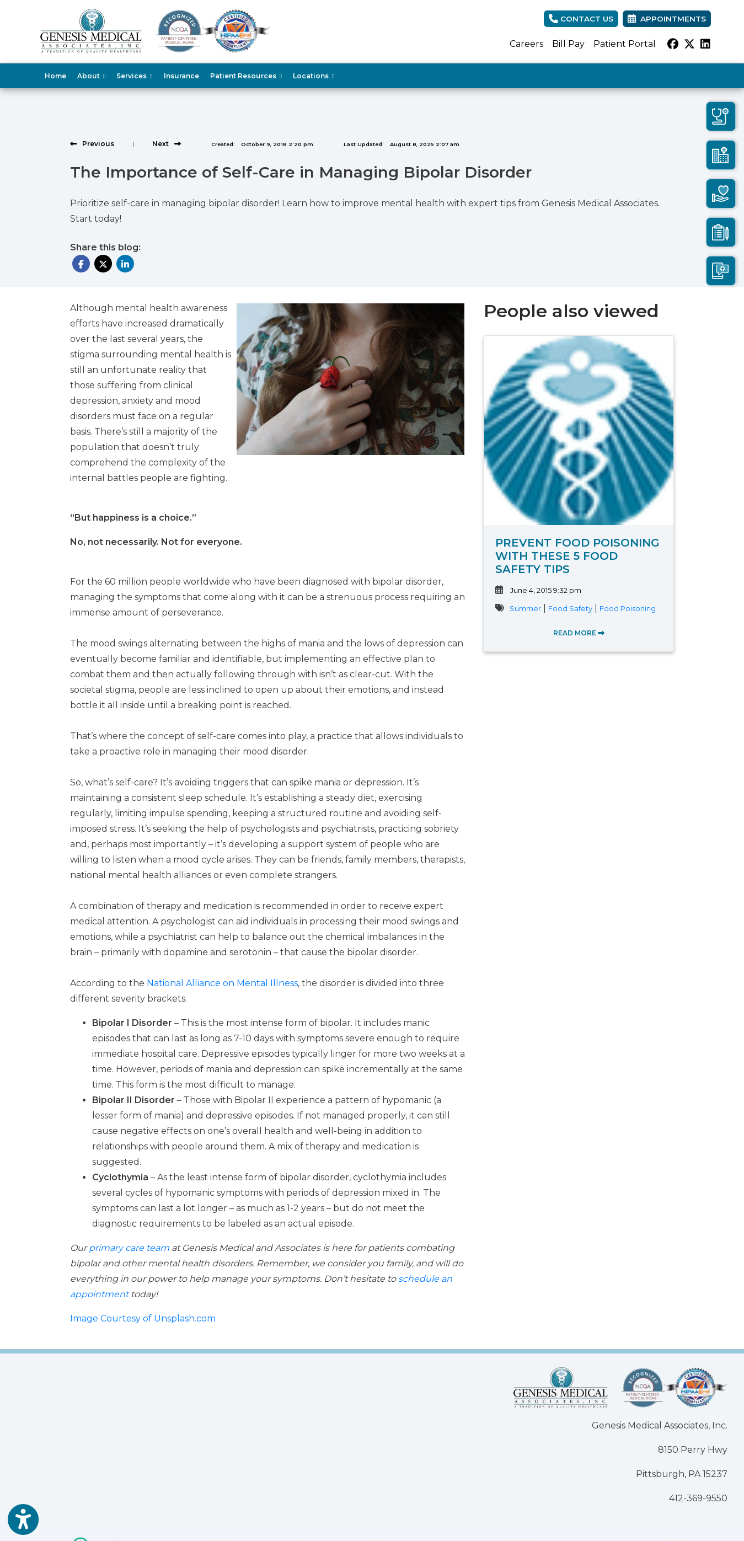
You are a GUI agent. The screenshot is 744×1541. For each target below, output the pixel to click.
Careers (526, 44)
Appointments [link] (667, 18)
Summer (525, 608)
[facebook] (672, 44)
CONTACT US (581, 18)
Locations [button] (313, 76)
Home (55, 76)
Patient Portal (624, 44)
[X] (689, 44)
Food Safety (570, 608)
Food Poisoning (628, 608)
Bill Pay (568, 44)
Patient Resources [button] (246, 76)
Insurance (181, 76)
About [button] (91, 76)
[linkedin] (705, 44)
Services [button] (134, 76)
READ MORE (578, 633)
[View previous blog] (92, 144)
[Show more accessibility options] (23, 1521)
